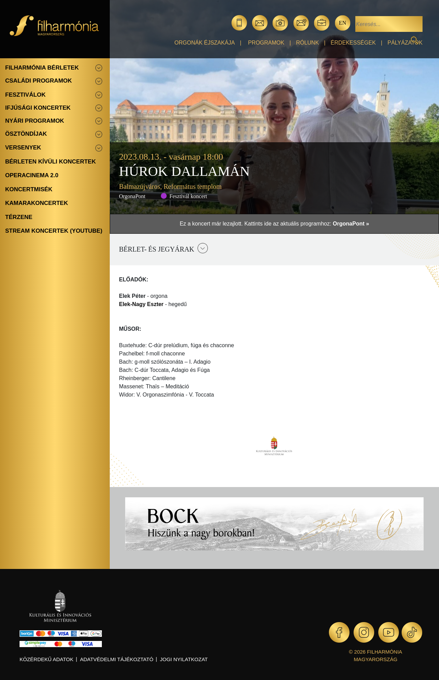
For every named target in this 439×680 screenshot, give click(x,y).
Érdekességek (353, 43)
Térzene (18, 217)
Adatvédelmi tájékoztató (116, 659)
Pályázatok (405, 43)
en (342, 23)
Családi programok (38, 80)
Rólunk (307, 43)
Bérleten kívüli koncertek (50, 161)
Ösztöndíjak (26, 134)
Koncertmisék (28, 189)
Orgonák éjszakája (205, 43)
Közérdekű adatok (46, 659)
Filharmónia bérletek (42, 67)
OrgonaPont (132, 196)
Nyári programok (34, 121)
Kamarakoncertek (36, 203)
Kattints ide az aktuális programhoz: (306, 224)
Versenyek (23, 147)
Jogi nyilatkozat (183, 659)
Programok (266, 43)
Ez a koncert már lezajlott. (212, 224)
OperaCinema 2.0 (31, 175)
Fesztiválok (25, 95)
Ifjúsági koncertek (38, 108)
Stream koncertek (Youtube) (53, 231)
